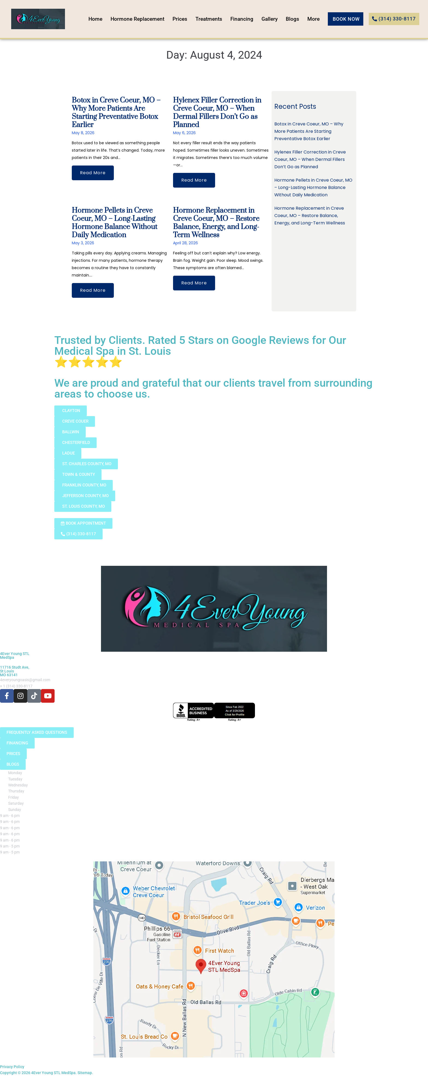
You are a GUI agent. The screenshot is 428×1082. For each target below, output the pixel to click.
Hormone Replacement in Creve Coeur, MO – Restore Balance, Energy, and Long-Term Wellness (216, 223)
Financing (245, 19)
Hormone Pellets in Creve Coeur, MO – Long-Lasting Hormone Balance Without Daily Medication (114, 223)
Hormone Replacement (141, 19)
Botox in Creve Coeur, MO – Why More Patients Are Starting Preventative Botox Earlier (116, 113)
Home (99, 19)
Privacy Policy (12, 1067)
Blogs (296, 19)
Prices (183, 19)
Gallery (273, 19)
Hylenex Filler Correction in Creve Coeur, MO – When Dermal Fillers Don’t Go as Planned (217, 113)
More (317, 19)
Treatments (212, 19)
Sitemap (85, 1073)
